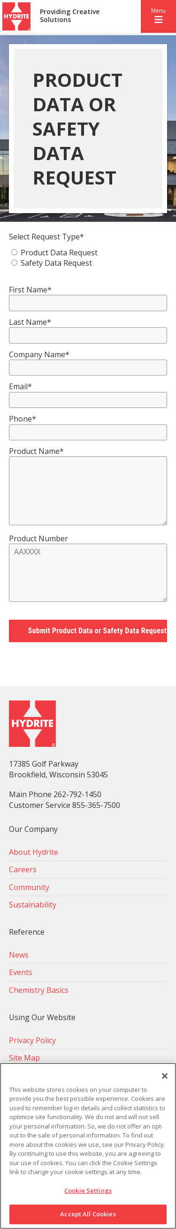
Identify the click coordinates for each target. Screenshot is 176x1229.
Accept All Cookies (87, 1214)
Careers (23, 869)
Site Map (24, 1057)
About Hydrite (33, 852)
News (19, 955)
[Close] (164, 1076)
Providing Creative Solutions (69, 16)
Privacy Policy (32, 1040)
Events (20, 972)
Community (29, 887)
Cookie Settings (88, 1190)
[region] (88, 1146)
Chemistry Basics (39, 990)
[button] (158, 16)
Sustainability (32, 904)
